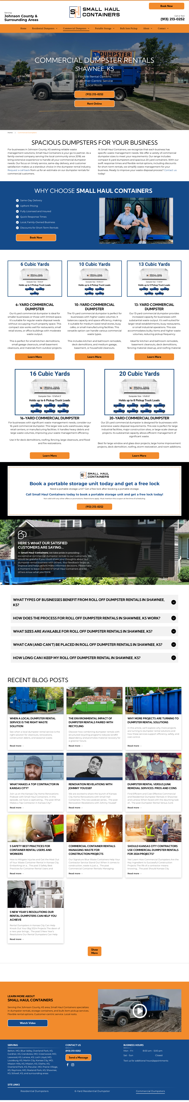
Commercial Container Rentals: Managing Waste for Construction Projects (92, 850)
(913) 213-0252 (173, 19)
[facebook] (67, 1070)
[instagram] (73, 1070)
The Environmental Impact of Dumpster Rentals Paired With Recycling (91, 722)
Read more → (17, 745)
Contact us (170, 170)
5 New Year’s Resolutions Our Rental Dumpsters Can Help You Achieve (33, 915)
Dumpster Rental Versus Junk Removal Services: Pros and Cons (152, 786)
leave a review (42, 568)
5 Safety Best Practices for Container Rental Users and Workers (31, 850)
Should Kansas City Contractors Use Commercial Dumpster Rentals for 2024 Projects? (153, 850)
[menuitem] (23, 28)
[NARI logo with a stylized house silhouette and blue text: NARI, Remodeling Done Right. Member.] (95, 975)
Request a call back (19, 170)
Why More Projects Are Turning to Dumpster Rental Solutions (153, 720)
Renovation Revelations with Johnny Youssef (90, 786)
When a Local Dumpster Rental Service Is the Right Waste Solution (33, 722)
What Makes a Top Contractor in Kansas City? (34, 786)
